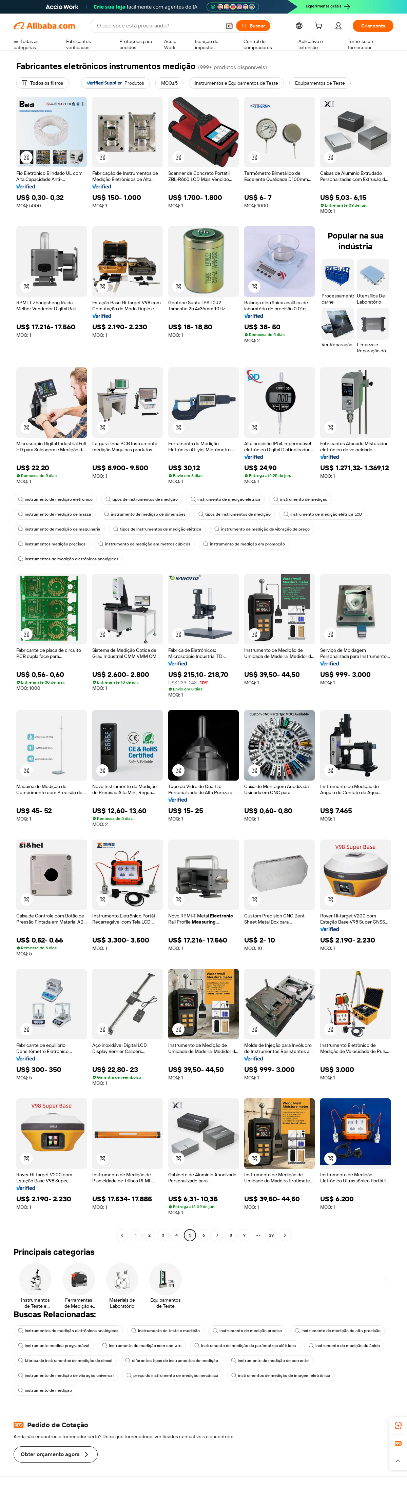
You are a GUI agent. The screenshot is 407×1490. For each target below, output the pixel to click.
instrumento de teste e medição (165, 1330)
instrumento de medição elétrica (225, 499)
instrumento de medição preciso (247, 1330)
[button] (229, 26)
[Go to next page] (285, 1235)
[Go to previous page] (122, 1235)
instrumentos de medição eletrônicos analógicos (68, 559)
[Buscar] (253, 25)
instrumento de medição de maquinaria (59, 529)
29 (271, 1235)
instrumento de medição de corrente (270, 1360)
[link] (398, 1425)
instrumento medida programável (53, 1345)
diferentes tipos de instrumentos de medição (171, 1360)
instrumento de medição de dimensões (145, 514)
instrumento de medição (300, 499)
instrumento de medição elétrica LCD (323, 514)
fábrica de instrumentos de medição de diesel (65, 1360)
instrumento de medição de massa (54, 514)
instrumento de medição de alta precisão (338, 1330)
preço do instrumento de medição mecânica (172, 1375)
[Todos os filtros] (42, 83)
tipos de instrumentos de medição (141, 499)
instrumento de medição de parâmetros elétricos (245, 1345)
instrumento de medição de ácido (344, 1345)
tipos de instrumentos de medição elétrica (157, 529)
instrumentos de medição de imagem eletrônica (280, 1375)
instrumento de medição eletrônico (55, 499)
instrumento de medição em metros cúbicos (144, 544)
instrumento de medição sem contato (141, 1345)
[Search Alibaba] (158, 25)
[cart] (320, 26)
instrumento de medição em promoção (244, 544)
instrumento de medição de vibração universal (66, 1375)
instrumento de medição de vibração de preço (262, 529)
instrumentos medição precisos (51, 544)
